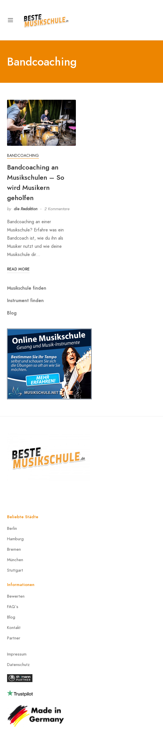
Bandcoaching (23, 155)
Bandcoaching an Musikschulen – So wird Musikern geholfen (35, 182)
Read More (18, 269)
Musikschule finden (26, 288)
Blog (12, 313)
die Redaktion (26, 209)
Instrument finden (25, 300)
